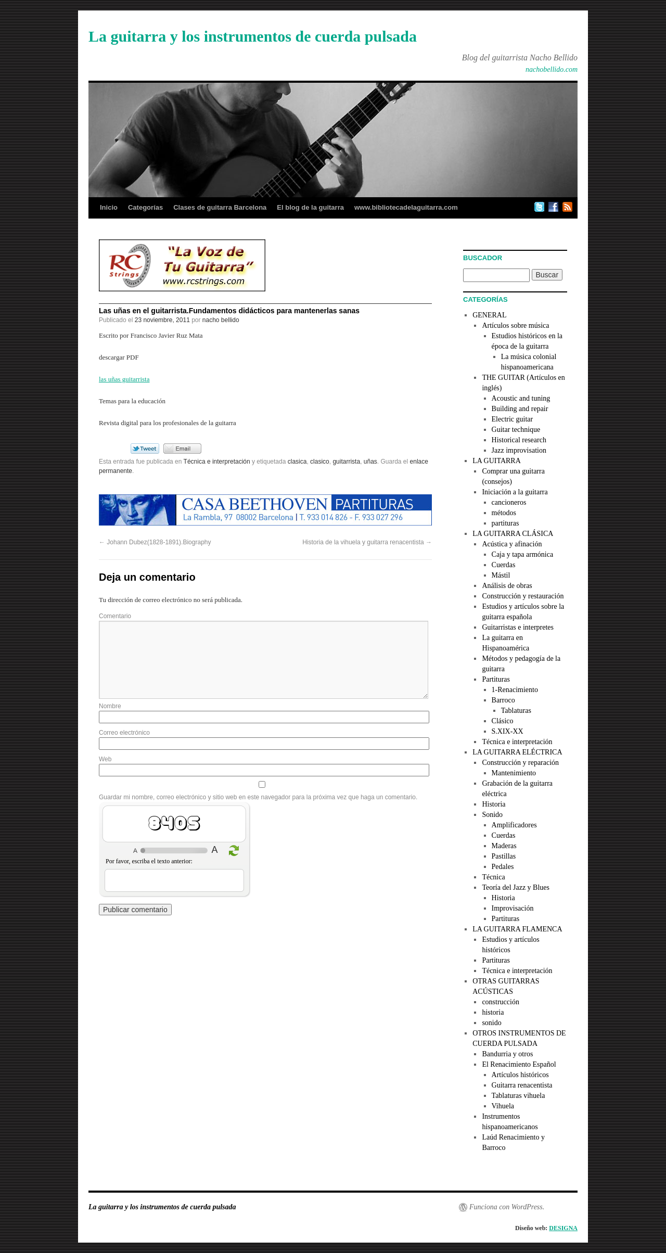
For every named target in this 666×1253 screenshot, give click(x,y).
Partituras (496, 679)
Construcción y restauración (522, 596)
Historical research (519, 440)
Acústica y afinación (512, 544)
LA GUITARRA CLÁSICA (512, 534)
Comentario (115, 616)
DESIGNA (563, 1228)
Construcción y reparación (520, 762)
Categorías (145, 207)
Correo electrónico (124, 732)
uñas (370, 461)
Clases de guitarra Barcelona (219, 207)
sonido (491, 1023)
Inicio (109, 207)
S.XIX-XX (507, 731)
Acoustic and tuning (521, 398)
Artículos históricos (520, 1075)
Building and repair (520, 409)
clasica (297, 461)
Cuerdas (504, 565)
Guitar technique (516, 429)
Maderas (504, 846)
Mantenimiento (514, 773)
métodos (504, 513)
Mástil (501, 575)
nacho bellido (220, 320)
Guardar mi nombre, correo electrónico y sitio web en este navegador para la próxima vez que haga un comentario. (258, 797)
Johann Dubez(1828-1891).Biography (155, 542)
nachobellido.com (552, 69)
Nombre (110, 706)
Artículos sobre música (515, 325)
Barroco (503, 700)
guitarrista (346, 461)
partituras (505, 523)
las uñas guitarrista (124, 379)
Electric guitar (512, 419)
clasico (319, 461)
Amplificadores (514, 825)
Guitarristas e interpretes (518, 627)
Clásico (503, 721)
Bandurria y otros (507, 1054)
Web (105, 759)
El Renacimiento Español (519, 1064)
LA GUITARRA (496, 461)
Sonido (492, 815)
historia (493, 1012)
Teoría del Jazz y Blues (515, 887)
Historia (493, 804)
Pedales (503, 867)
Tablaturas (516, 710)
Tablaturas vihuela (518, 1095)
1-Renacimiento (515, 690)
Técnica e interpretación (217, 461)
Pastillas (504, 856)
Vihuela (503, 1106)
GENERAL (489, 315)
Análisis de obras (507, 586)
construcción (500, 1002)
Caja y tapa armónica (523, 554)
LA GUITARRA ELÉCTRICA (517, 752)
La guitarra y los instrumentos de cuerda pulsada (252, 36)
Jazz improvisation (519, 450)
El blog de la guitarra (310, 207)
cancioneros (509, 502)
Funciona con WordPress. (506, 1207)
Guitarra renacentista (522, 1085)
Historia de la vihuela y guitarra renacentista (367, 542)
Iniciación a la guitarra (514, 492)
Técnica (493, 877)
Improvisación (513, 908)
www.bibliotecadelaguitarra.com (406, 207)
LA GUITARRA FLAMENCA (517, 929)
